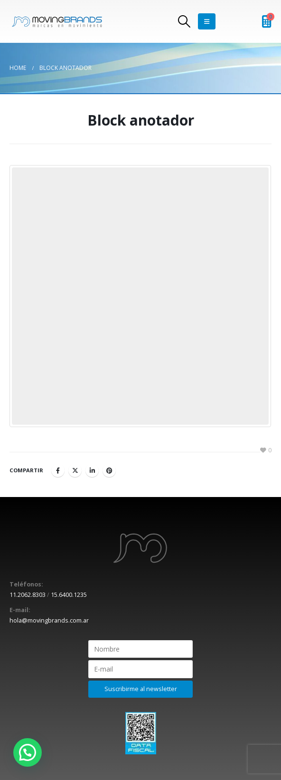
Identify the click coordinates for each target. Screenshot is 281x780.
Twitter (75, 470)
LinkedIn (92, 470)
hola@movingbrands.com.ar (49, 620)
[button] (27, 752)
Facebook (58, 470)
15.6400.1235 (69, 595)
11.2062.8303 (27, 595)
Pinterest (109, 470)
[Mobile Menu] (206, 21)
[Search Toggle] (184, 21)
